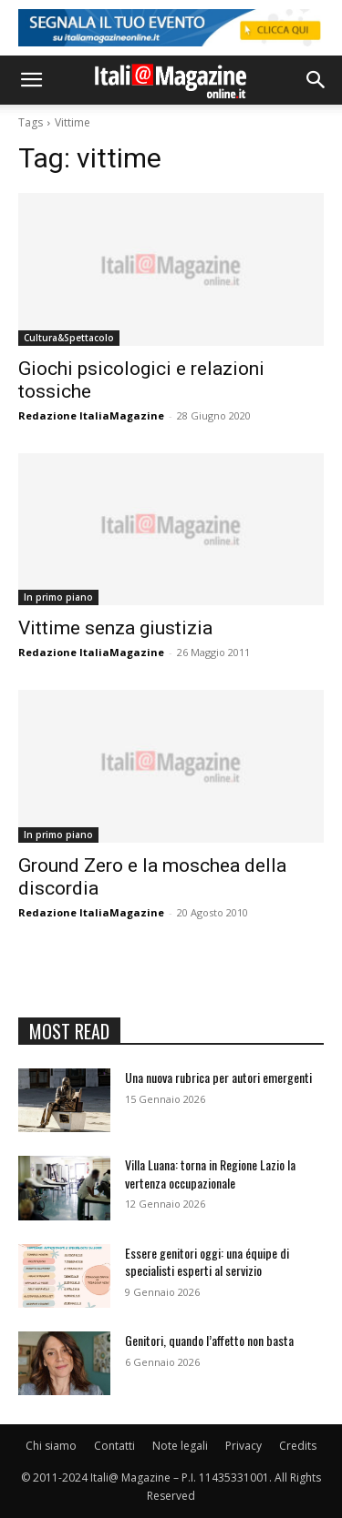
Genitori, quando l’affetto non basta (209, 1340)
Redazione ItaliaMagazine (91, 415)
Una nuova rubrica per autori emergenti (218, 1077)
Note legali (180, 1445)
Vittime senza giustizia (115, 628)
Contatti (114, 1445)
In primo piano (58, 597)
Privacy (243, 1445)
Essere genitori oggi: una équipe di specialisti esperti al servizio (207, 1261)
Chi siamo (51, 1445)
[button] (31, 80)
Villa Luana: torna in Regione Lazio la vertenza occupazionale (210, 1173)
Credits (297, 1445)
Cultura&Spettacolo (69, 337)
